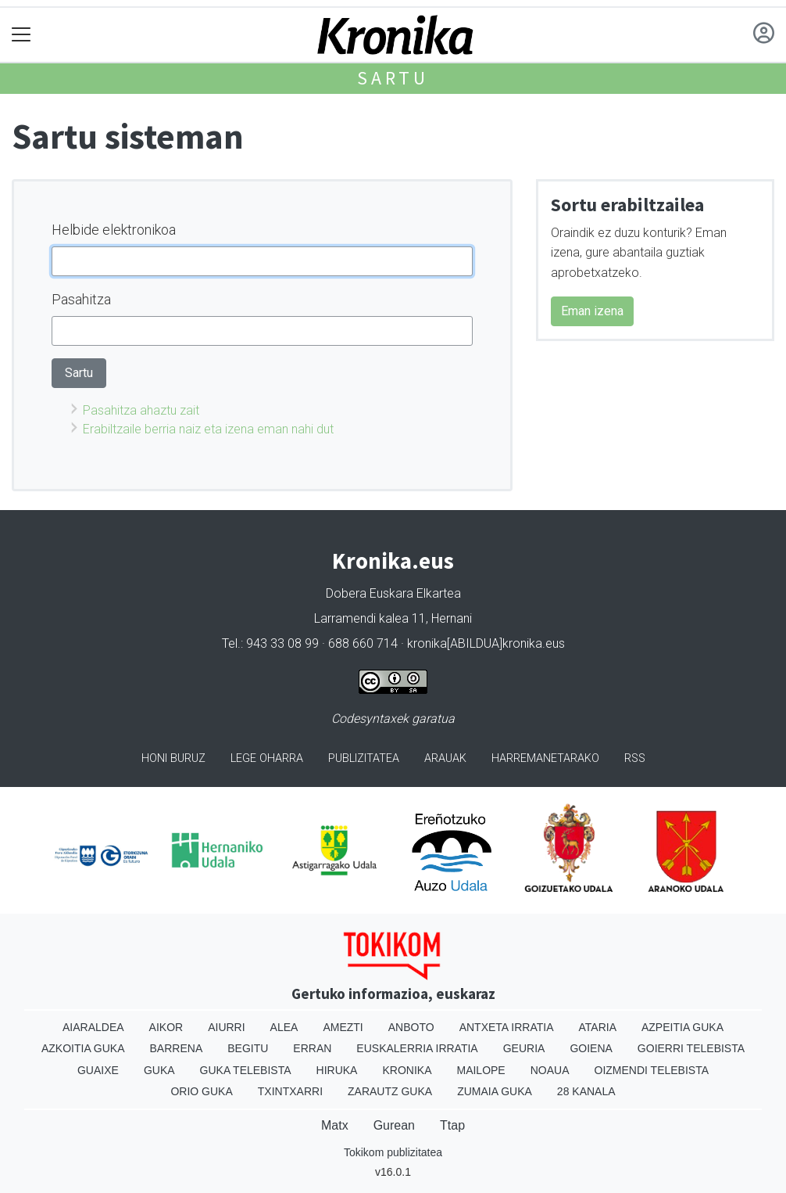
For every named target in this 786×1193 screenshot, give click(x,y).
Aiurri (226, 1027)
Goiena (591, 1048)
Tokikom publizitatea (393, 1152)
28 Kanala (586, 1091)
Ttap (452, 1125)
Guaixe (98, 1070)
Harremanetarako (545, 758)
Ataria (597, 1027)
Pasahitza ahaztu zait (141, 410)
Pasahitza (81, 299)
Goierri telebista (691, 1048)
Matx (334, 1125)
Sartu (393, 78)
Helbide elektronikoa (114, 229)
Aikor (166, 1027)
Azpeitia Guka (682, 1027)
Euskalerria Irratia (416, 1048)
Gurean (394, 1125)
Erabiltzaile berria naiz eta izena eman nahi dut (208, 429)
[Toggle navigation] (21, 35)
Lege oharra (266, 758)
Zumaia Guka (494, 1091)
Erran (312, 1048)
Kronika (406, 1070)
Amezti (343, 1027)
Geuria (524, 1048)
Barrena (176, 1048)
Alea (284, 1027)
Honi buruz (173, 758)
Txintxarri (290, 1091)
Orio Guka (201, 1091)
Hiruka (337, 1070)
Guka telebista (245, 1070)
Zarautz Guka (390, 1091)
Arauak (445, 758)
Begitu (247, 1048)
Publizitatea (363, 758)
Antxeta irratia (506, 1027)
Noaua (550, 1070)
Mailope (480, 1070)
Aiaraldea (93, 1027)
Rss (634, 758)
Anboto (411, 1027)
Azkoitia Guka (83, 1048)
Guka (159, 1070)
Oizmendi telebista (652, 1070)
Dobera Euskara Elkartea (393, 593)
